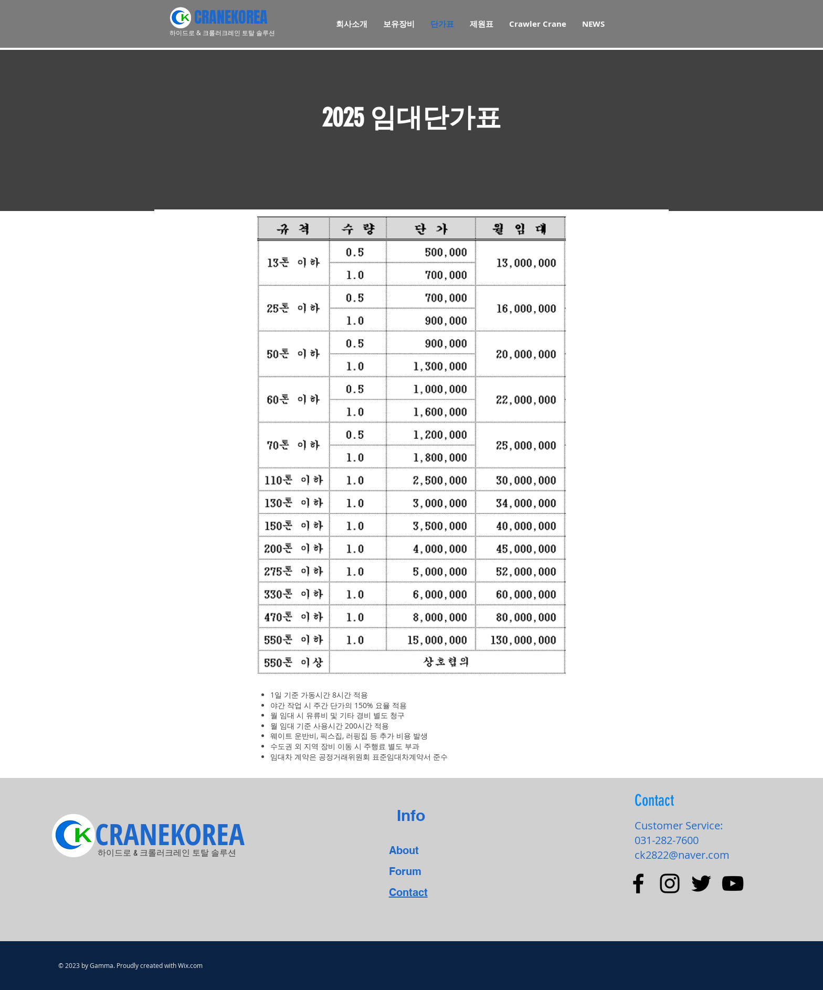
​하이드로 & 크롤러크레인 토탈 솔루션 (167, 853)
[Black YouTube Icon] (733, 883)
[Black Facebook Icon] (638, 883)
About (404, 850)
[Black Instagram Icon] (670, 883)
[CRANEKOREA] (259, 17)
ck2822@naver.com (682, 855)
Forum (405, 871)
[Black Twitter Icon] (701, 883)
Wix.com (190, 965)
